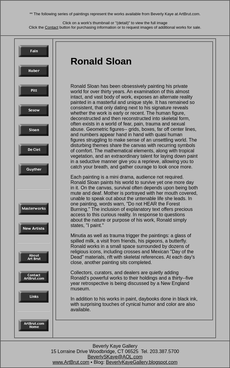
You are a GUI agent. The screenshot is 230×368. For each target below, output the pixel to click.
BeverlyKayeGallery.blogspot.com (142, 362)
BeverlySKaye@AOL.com (114, 356)
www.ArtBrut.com (70, 362)
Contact (51, 27)
